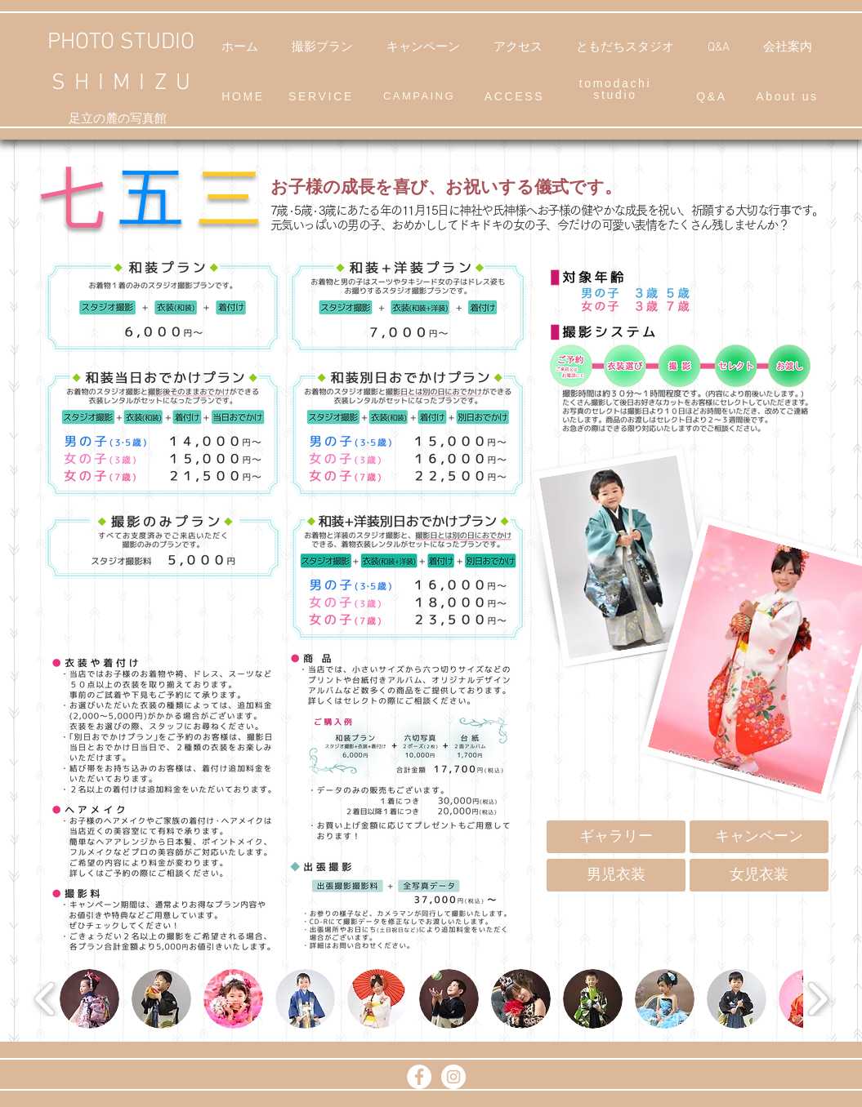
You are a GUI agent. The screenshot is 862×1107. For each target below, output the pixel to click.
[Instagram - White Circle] (453, 1077)
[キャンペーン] (759, 836)
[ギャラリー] (616, 836)
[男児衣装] (616, 875)
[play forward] (817, 999)
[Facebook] (419, 1077)
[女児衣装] (759, 875)
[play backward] (45, 999)
